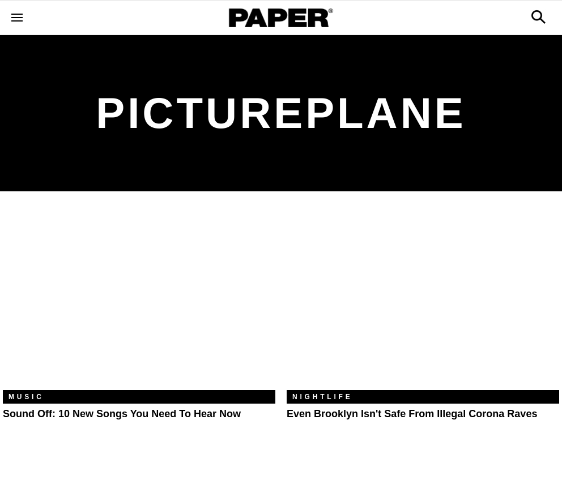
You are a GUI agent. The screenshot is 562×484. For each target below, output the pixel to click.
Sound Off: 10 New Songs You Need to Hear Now (122, 413)
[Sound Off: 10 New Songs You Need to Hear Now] (139, 299)
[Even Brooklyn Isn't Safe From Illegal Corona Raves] (423, 299)
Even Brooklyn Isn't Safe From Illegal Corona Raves (412, 413)
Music (26, 397)
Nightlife (322, 397)
